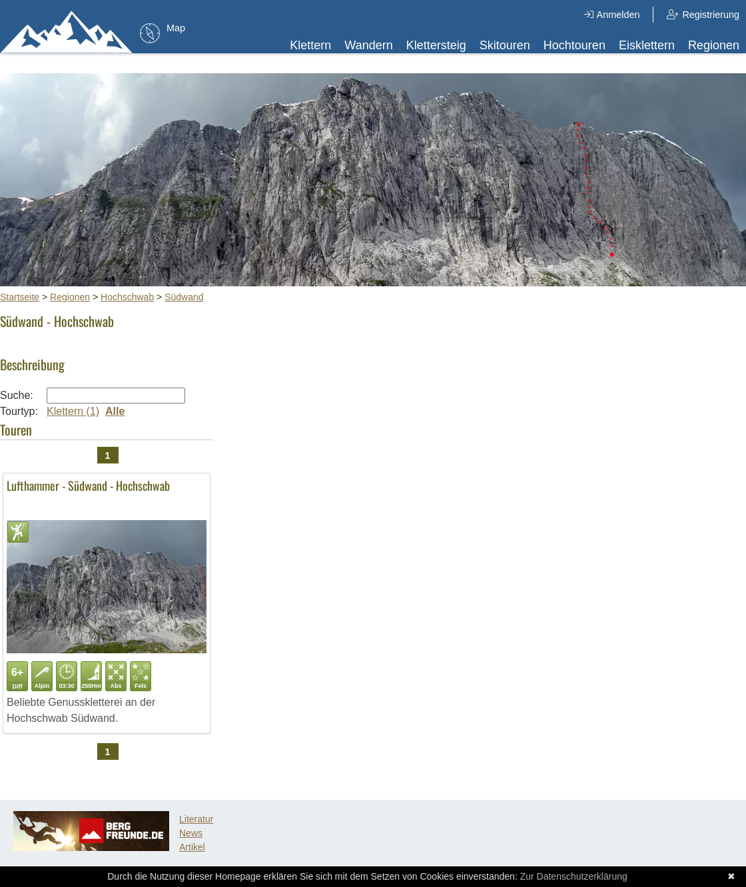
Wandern (368, 45)
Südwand (184, 297)
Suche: (16, 395)
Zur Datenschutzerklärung (573, 876)
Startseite (19, 297)
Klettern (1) (73, 411)
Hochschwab (127, 297)
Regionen (713, 45)
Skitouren (505, 45)
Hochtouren (574, 45)
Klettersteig (436, 45)
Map (176, 28)
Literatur (196, 819)
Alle (115, 411)
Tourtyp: (19, 411)
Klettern (310, 45)
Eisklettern (647, 45)
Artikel (192, 847)
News (190, 833)
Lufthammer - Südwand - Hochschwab (88, 485)
